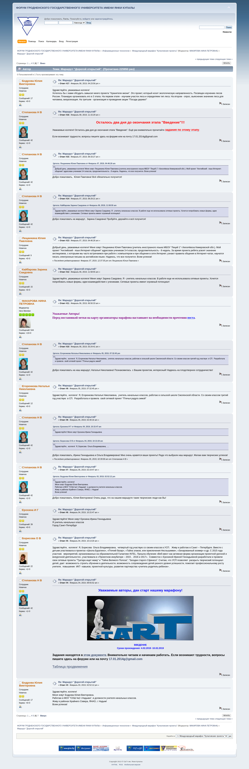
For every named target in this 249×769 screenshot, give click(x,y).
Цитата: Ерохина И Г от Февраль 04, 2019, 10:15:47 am (77, 427)
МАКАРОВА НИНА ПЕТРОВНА (203, 51)
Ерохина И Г (30, 509)
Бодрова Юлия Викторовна (30, 82)
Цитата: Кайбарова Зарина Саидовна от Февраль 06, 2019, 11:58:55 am (85, 205)
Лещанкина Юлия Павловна (32, 239)
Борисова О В (31, 538)
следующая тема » (223, 59)
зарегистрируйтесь (104, 19)
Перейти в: (170, 736)
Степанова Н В (32, 112)
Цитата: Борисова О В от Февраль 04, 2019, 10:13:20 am (78, 441)
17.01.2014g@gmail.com (125, 659)
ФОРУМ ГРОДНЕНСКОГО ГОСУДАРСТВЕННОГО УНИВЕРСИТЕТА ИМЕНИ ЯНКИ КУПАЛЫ (75, 7)
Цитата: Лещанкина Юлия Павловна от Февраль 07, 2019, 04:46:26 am (84, 164)
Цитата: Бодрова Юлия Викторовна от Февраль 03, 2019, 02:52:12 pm (84, 477)
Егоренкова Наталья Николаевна (34, 387)
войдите (86, 19)
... (30, 63)
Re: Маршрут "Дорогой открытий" (77, 80)
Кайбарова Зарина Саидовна (33, 271)
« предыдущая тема (204, 59)
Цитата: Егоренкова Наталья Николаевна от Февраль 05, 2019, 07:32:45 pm (86, 353)
